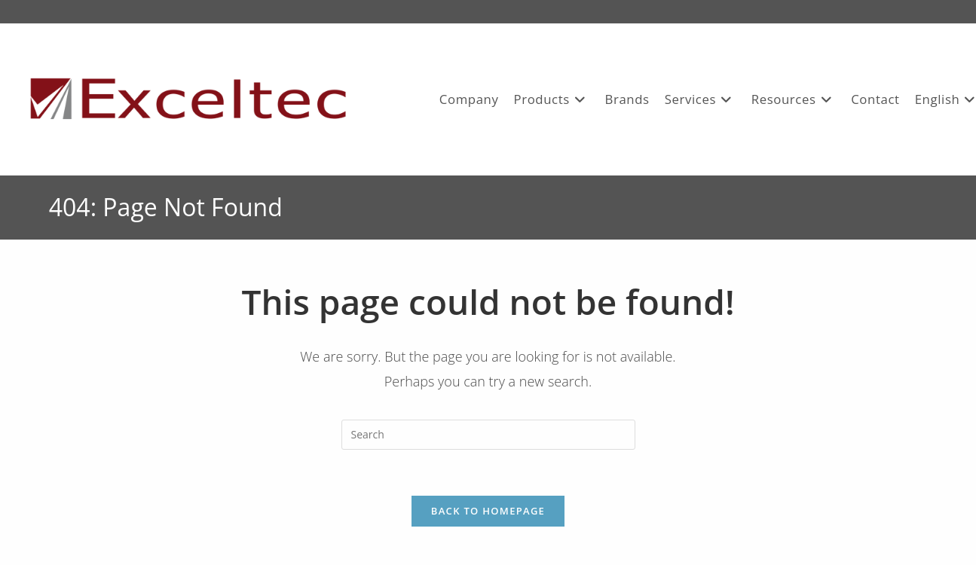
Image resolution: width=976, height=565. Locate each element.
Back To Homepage (488, 511)
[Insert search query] (488, 435)
